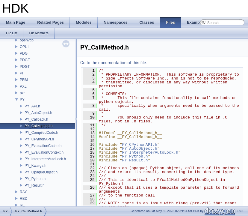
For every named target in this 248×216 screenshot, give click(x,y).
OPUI (24, 47)
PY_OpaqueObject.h (41, 172)
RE (22, 205)
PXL (23, 86)
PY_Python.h (35, 179)
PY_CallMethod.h (38, 126)
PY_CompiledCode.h (41, 132)
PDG (24, 53)
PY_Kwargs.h (35, 166)
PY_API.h (32, 106)
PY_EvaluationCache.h (43, 146)
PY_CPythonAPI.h (39, 139)
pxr (22, 93)
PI (21, 73)
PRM (24, 80)
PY (22, 100)
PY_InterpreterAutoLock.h (45, 159)
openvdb (27, 40)
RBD (23, 198)
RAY (23, 192)
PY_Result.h (35, 185)
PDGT (25, 66)
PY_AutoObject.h (38, 113)
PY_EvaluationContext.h (44, 152)
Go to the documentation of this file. (113, 62)
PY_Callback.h (36, 119)
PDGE (25, 60)
